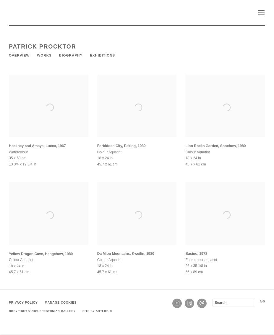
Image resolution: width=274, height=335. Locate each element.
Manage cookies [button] (61, 302)
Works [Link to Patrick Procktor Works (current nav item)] (44, 55)
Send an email (202, 303)
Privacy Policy (23, 302)
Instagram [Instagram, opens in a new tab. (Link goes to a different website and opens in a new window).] (177, 303)
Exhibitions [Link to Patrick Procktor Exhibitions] (102, 55)
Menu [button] (260, 12)
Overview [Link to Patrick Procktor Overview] (19, 55)
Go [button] (262, 301)
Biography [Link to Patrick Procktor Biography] (70, 55)
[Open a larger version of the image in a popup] (48, 109)
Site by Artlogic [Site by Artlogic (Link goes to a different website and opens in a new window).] (97, 311)
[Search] (234, 303)
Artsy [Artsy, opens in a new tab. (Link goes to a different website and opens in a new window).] (189, 303)
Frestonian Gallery (53, 12)
